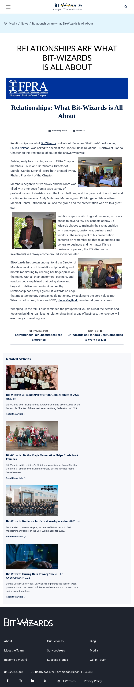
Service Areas (56, 650)
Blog (93, 641)
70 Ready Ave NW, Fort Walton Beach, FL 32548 (62, 672)
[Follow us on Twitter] (45, 681)
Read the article (16, 414)
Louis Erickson (19, 148)
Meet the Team (14, 650)
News (24, 23)
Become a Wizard (15, 659)
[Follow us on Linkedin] (33, 681)
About (8, 641)
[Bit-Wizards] (67, 7)
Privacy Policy (93, 681)
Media (10, 23)
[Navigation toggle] (8, 7)
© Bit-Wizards (66, 681)
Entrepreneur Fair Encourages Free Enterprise (38, 335)
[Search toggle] (126, 7)
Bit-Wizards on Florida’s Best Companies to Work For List (95, 335)
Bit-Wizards (48, 143)
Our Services (55, 641)
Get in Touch (98, 659)
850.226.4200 (13, 672)
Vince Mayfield (67, 300)
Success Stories (57, 659)
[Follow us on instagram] (20, 681)
